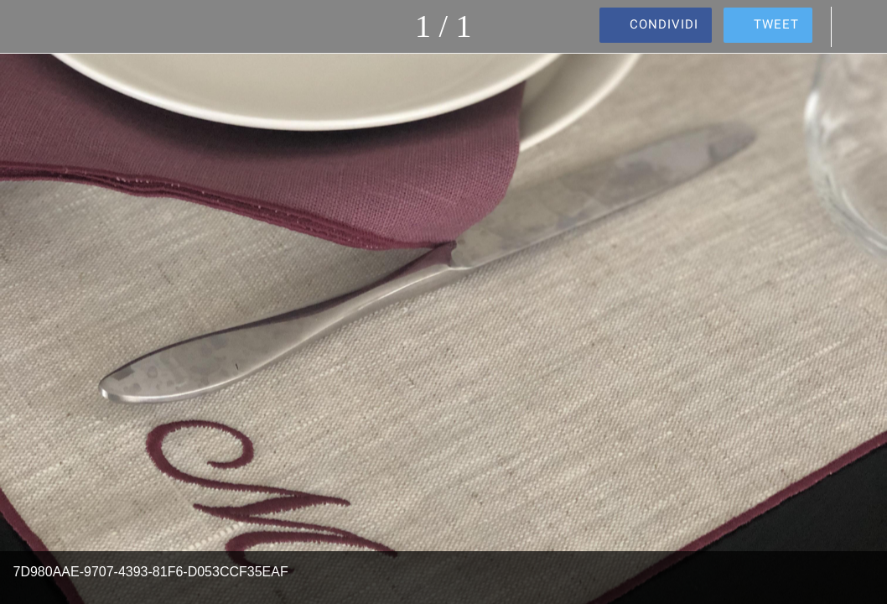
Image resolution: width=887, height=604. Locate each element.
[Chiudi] (27, 27)
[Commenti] (860, 27)
